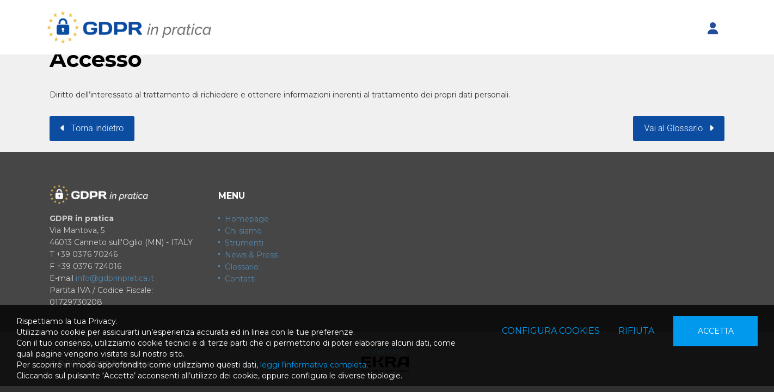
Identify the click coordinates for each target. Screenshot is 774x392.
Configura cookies (551, 331)
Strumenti (244, 243)
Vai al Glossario (679, 128)
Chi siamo (243, 231)
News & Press (251, 255)
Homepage (247, 219)
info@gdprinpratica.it (115, 278)
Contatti (240, 279)
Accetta (716, 331)
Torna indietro (92, 128)
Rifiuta (636, 331)
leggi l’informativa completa (313, 365)
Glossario (242, 267)
